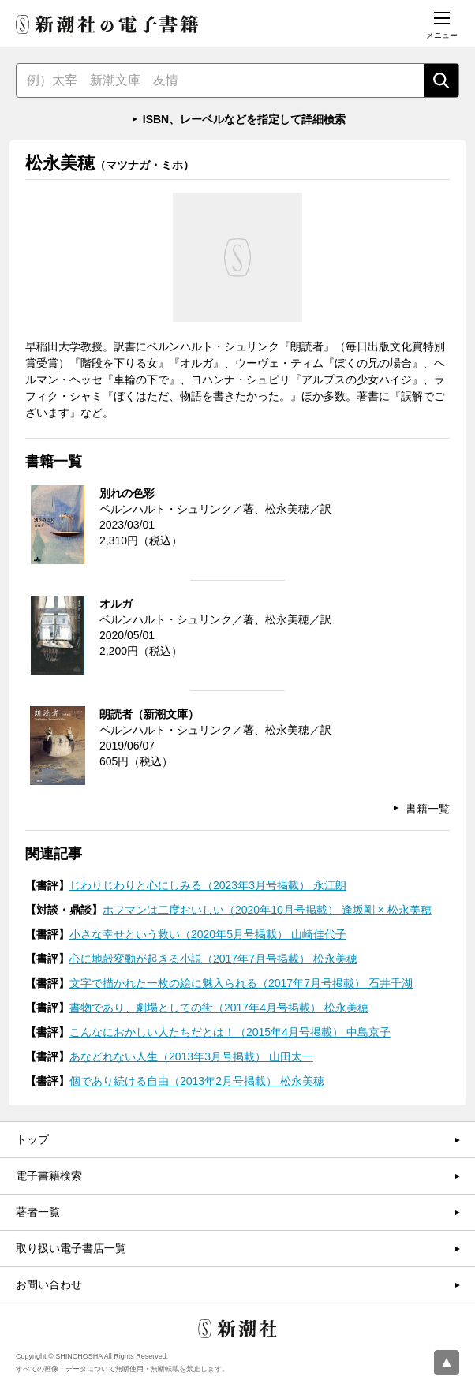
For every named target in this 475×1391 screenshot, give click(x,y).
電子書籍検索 (49, 1175)
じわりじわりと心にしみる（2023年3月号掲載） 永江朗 (207, 885)
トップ (32, 1139)
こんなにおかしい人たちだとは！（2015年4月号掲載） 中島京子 (230, 1032)
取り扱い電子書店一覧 (71, 1248)
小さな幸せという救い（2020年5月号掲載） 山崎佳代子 (207, 934)
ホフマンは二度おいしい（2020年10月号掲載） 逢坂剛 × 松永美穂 (267, 909)
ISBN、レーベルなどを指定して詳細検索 (244, 119)
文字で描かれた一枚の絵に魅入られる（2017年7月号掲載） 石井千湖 (241, 983)
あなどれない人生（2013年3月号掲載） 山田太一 (191, 1056)
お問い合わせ (49, 1284)
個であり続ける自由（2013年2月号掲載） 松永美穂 (196, 1081)
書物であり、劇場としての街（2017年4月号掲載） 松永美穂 (218, 1007)
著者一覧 (38, 1212)
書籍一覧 (428, 808)
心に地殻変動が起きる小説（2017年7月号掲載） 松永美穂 (213, 958)
